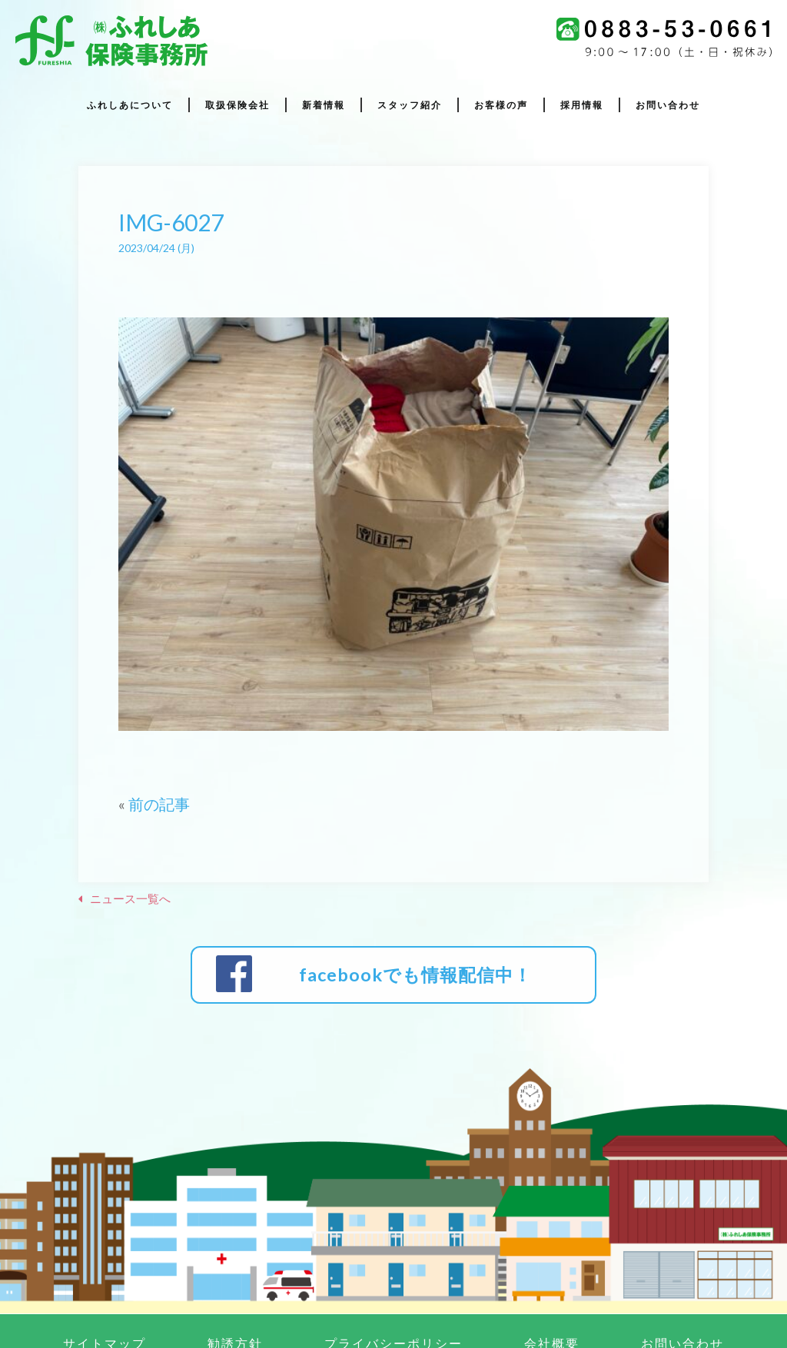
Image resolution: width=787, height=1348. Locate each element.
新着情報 (323, 105)
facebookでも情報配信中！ (409, 949)
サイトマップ (104, 1293)
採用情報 (581, 105)
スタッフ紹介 (409, 105)
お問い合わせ (668, 105)
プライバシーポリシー (393, 1293)
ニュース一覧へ (130, 898)
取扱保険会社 (237, 105)
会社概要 (551, 1293)
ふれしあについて (130, 105)
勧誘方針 (235, 1293)
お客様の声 (501, 105)
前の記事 (159, 804)
